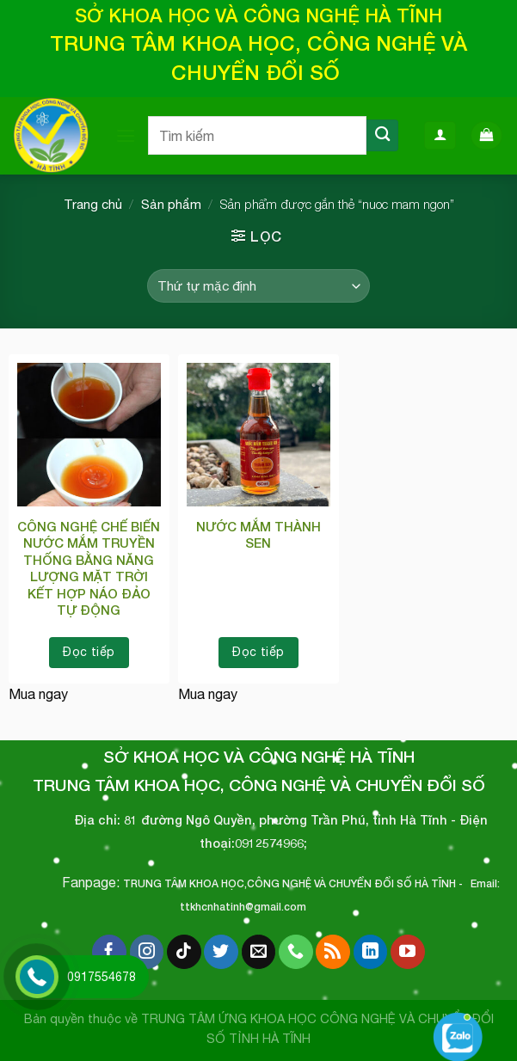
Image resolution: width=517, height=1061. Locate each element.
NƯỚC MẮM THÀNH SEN (258, 534)
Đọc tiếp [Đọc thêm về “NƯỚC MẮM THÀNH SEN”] (258, 652)
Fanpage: (92, 882)
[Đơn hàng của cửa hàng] (258, 286)
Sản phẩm (171, 204)
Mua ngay (38, 694)
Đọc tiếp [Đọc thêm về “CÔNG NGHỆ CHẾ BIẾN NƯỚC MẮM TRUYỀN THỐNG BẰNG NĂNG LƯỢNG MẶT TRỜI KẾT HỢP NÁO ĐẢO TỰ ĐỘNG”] (88, 652)
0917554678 (101, 977)
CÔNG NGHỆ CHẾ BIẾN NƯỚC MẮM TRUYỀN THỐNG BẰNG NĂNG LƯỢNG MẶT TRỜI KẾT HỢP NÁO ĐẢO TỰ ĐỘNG (88, 568)
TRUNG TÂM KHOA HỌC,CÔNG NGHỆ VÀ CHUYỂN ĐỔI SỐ (267, 883)
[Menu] (125, 135)
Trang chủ (93, 204)
